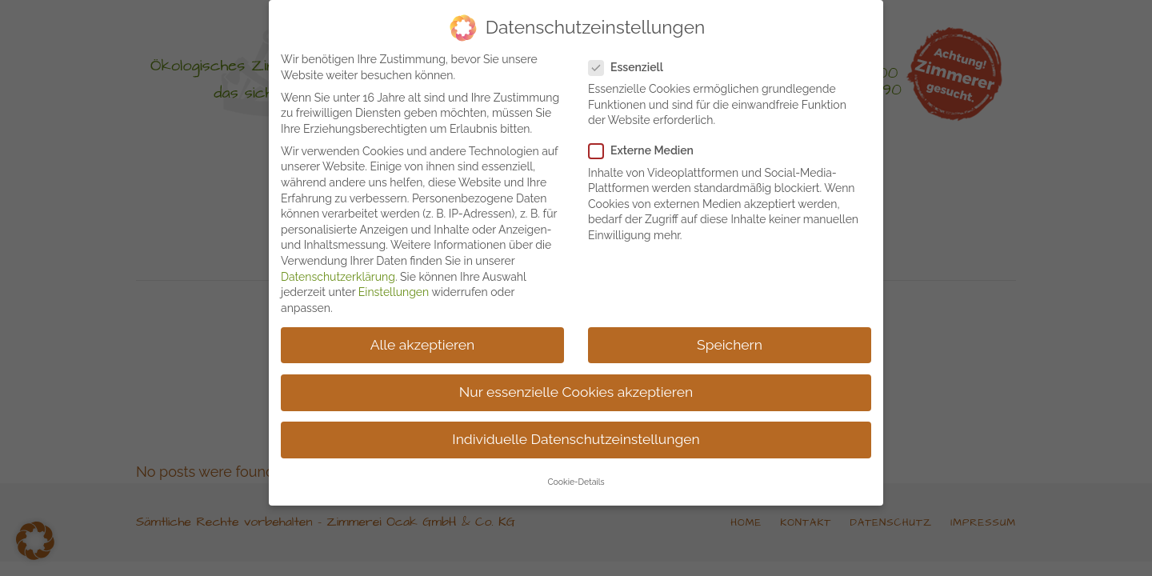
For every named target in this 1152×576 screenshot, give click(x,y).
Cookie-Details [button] (575, 477)
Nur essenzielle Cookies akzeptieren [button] (576, 386)
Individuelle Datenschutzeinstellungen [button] (575, 434)
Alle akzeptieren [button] (422, 339)
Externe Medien (647, 146)
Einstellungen (393, 287)
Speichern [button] (729, 339)
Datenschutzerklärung (338, 271)
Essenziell (632, 62)
